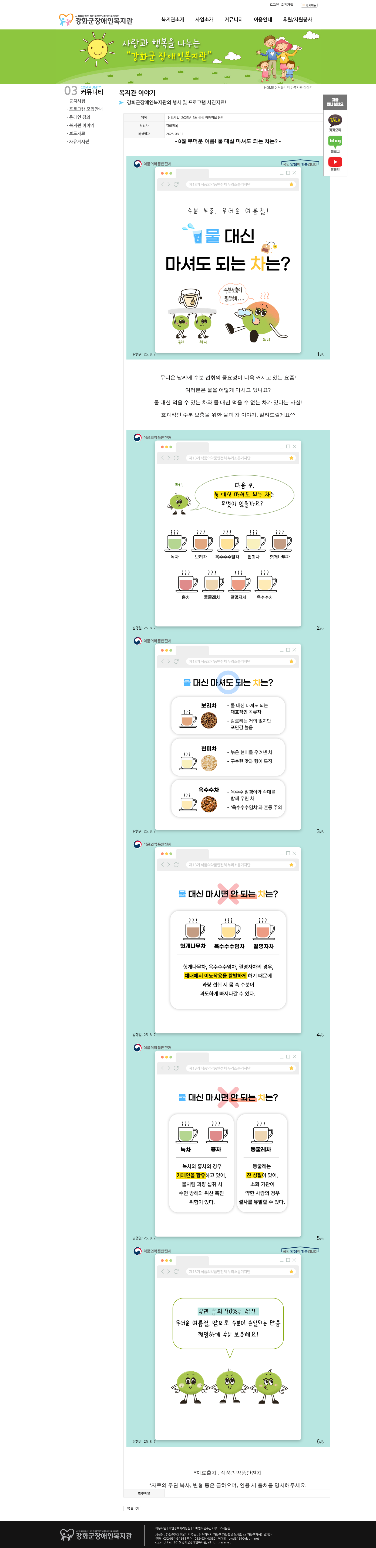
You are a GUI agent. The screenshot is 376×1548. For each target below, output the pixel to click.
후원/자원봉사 (297, 19)
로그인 (274, 4)
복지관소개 (173, 19)
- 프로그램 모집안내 (84, 109)
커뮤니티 (233, 19)
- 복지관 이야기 (80, 125)
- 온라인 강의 (78, 117)
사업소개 (204, 19)
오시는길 (224, 1528)
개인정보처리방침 (179, 1528)
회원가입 (287, 4)
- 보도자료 (75, 134)
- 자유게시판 (77, 142)
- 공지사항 (75, 101)
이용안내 (263, 19)
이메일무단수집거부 (205, 1528)
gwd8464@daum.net (244, 1538)
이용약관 (160, 1528)
